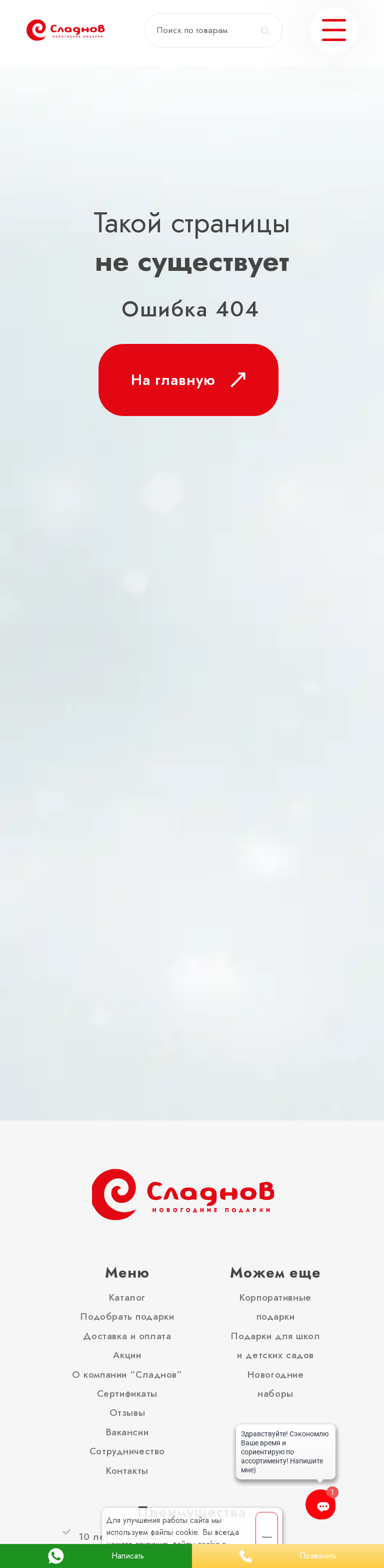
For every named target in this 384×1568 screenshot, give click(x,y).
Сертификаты (127, 1393)
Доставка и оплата (127, 1336)
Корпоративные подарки (276, 1306)
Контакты (127, 1470)
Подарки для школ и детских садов (275, 1345)
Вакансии (127, 1432)
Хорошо (267, 1537)
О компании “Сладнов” (127, 1374)
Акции (127, 1355)
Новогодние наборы (276, 1383)
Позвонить (288, 1556)
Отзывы (127, 1412)
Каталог (127, 1297)
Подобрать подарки (127, 1316)
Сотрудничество (127, 1451)
